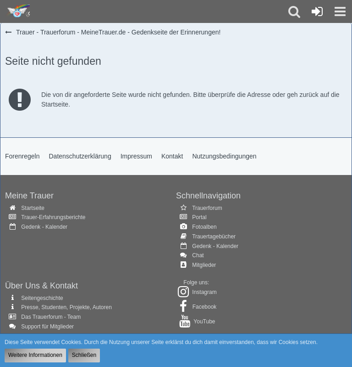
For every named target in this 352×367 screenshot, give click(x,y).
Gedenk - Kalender (44, 227)
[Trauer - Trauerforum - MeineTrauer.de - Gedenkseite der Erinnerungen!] (17, 11)
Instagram (204, 292)
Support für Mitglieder (47, 326)
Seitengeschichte (42, 298)
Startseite (32, 208)
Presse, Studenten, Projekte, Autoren (66, 307)
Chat (198, 255)
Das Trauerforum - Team (51, 317)
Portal (199, 217)
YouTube (204, 321)
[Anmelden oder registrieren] (317, 11)
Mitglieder (204, 265)
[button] (340, 11)
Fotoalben (204, 227)
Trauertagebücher (214, 236)
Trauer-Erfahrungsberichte (53, 217)
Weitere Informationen (35, 355)
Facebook (204, 307)
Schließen (84, 355)
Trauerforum (207, 208)
